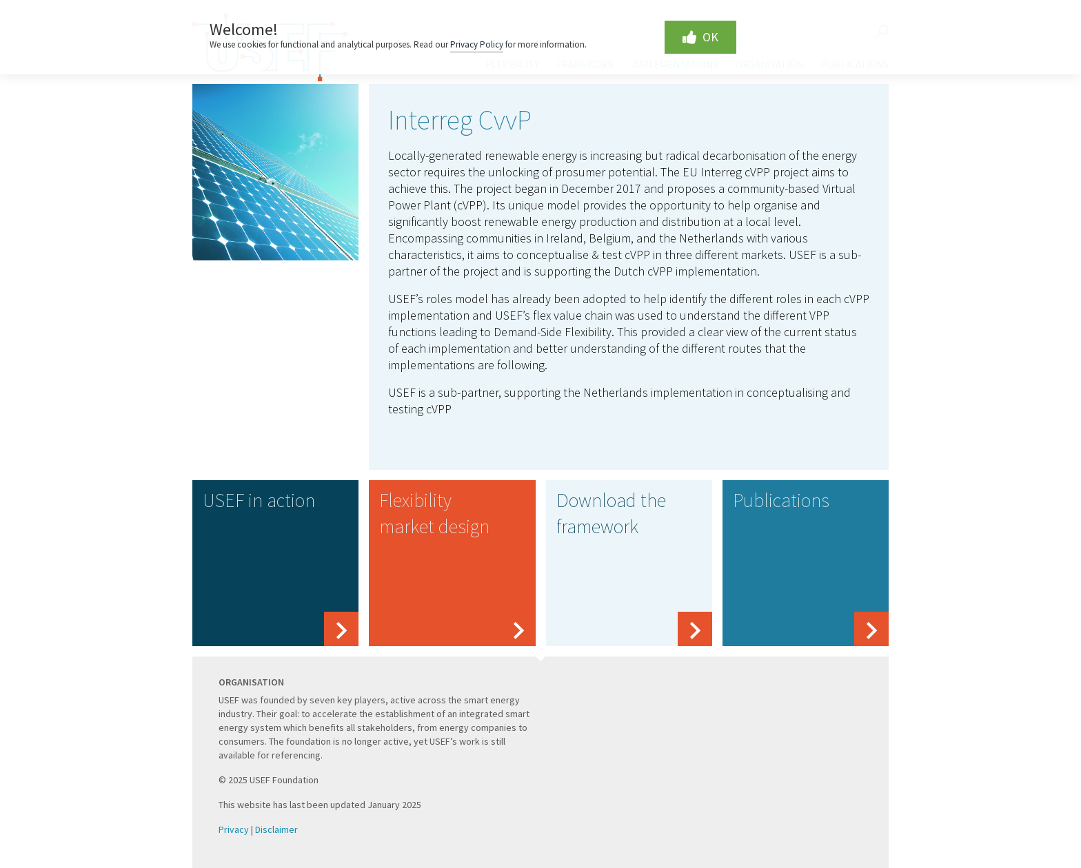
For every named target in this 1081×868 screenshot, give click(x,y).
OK (700, 37)
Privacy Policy (476, 44)
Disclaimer (276, 829)
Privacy (234, 829)
